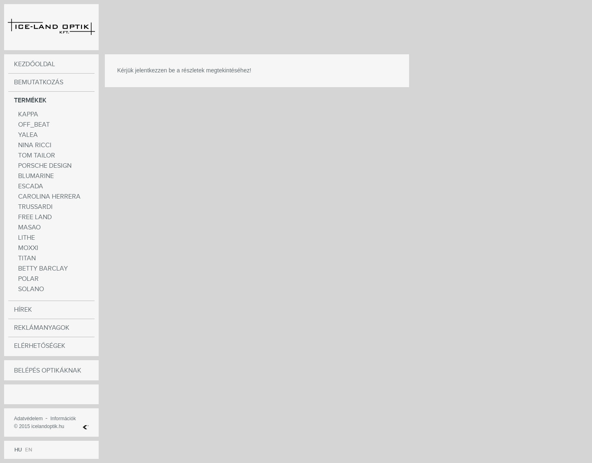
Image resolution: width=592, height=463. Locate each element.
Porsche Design (45, 166)
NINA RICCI (34, 145)
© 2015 (22, 426)
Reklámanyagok (41, 328)
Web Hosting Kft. (86, 427)
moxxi (28, 248)
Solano (31, 289)
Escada (30, 186)
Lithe (26, 238)
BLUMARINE (36, 176)
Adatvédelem (28, 418)
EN (28, 450)
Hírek (23, 310)
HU (18, 450)
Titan (27, 258)
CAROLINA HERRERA (49, 197)
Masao (29, 228)
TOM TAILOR (36, 156)
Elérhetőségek (39, 346)
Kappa (28, 114)
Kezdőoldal (34, 64)
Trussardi (35, 207)
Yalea (28, 135)
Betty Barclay (43, 269)
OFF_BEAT (34, 125)
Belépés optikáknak (47, 371)
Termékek (30, 100)
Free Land (35, 217)
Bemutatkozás (38, 82)
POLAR (28, 279)
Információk (63, 418)
